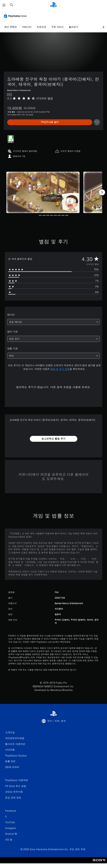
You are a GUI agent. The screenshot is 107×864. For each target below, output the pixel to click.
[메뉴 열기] (4, 5)
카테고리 (27, 26)
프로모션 (41, 26)
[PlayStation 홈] (53, 5)
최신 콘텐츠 (10, 26)
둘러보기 (73, 26)
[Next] (102, 192)
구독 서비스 (57, 26)
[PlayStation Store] (16, 16)
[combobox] (53, 322)
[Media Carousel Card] (43, 192)
